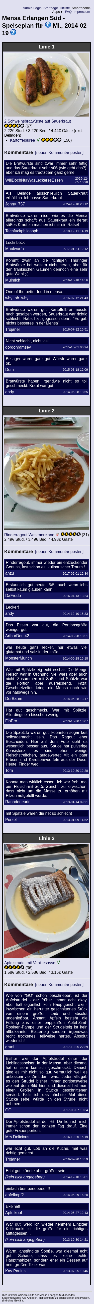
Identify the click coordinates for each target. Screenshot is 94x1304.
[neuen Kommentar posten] (59, 152)
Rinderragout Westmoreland (29, 535)
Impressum (82, 12)
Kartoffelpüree (22, 140)
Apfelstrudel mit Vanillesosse (29, 963)
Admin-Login (32, 8)
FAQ (68, 12)
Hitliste (65, 8)
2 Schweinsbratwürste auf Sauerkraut (37, 121)
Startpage (51, 8)
